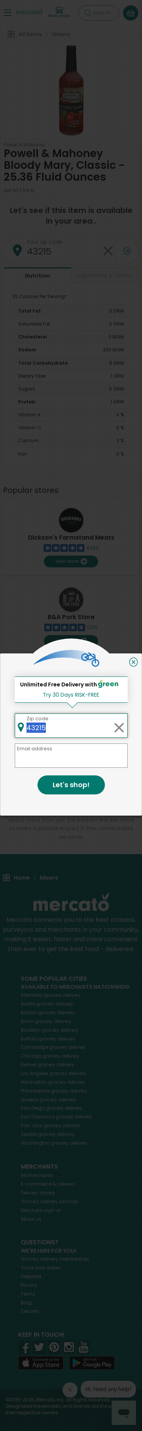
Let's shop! (71, 784)
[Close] (133, 662)
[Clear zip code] (118, 725)
